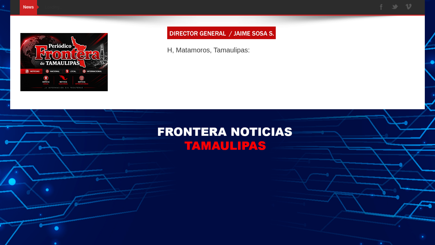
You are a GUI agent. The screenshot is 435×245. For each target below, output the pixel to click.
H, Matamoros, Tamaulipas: (208, 50)
